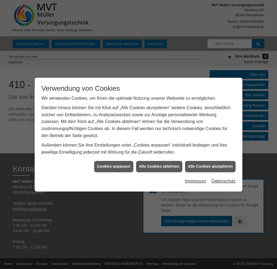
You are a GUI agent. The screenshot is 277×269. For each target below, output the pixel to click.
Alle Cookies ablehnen (159, 165)
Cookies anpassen (113, 165)
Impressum (195, 180)
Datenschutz (224, 180)
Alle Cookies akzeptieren (210, 165)
